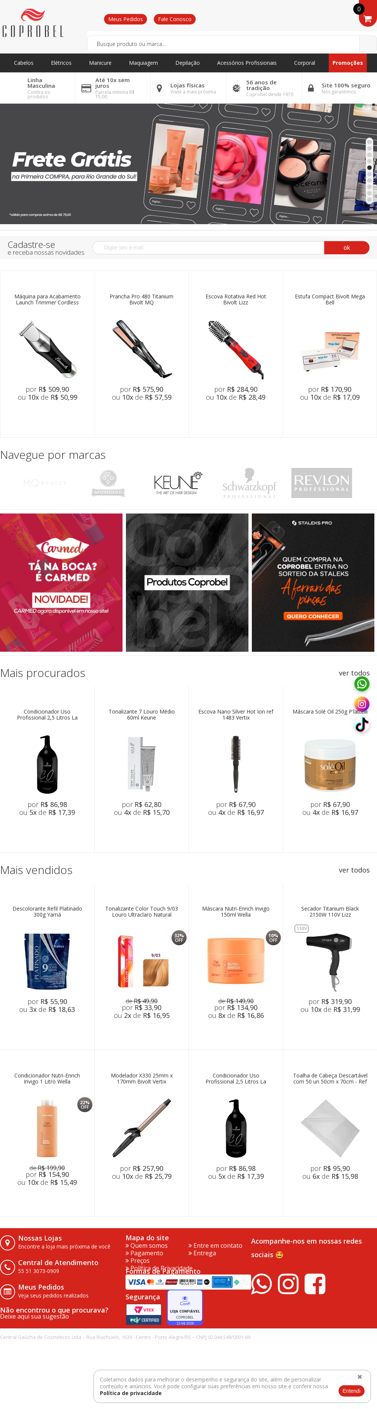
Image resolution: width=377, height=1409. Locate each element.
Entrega (202, 1253)
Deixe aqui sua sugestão (34, 1316)
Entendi (351, 1391)
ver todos (354, 672)
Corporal (304, 62)
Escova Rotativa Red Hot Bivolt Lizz (235, 299)
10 (369, 199)
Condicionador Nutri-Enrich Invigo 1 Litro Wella (47, 1079)
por (47, 389)
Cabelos (24, 62)
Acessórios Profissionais (247, 62)
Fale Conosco (175, 19)
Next (368, 483)
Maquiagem (143, 62)
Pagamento (144, 1253)
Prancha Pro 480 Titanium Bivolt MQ (141, 299)
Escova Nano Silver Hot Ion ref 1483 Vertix (235, 715)
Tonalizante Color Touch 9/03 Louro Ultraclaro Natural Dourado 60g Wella (141, 912)
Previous (8, 483)
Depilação (187, 62)
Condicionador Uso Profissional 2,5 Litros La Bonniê (47, 715)
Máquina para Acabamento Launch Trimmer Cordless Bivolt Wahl (47, 299)
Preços (138, 1260)
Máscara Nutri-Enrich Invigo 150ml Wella (236, 912)
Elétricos (61, 62)
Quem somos (147, 1245)
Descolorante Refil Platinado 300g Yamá (47, 912)
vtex (364, 1343)
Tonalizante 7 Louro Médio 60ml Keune (142, 715)
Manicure (100, 62)
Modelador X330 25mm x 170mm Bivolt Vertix (142, 1079)
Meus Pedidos (125, 19)
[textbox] (232, 43)
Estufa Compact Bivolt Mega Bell (330, 299)
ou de (47, 397)
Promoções (348, 62)
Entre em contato (215, 1245)
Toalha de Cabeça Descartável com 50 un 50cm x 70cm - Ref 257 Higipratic (330, 1079)
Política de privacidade (131, 1393)
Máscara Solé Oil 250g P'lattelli (330, 712)
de (142, 1001)
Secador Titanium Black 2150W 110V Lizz (330, 912)
